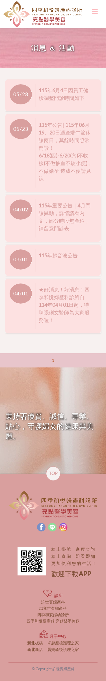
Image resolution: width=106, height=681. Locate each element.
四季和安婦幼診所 (53, 614)
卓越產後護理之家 (53, 642)
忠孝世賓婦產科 (53, 608)
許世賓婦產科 (53, 602)
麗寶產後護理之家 (53, 649)
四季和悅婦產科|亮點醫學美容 (53, 621)
